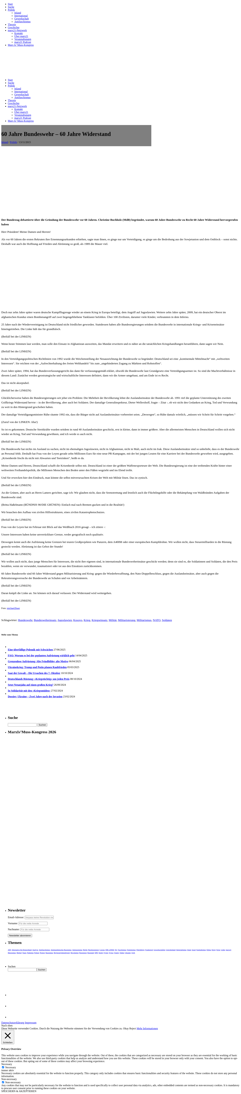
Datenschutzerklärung (12, 1022)
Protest (42, 953)
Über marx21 (21, 36)
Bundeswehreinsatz (45, 620)
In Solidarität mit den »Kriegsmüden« (29, 690)
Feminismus (131, 950)
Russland (90, 953)
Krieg (87, 620)
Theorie (12, 24)
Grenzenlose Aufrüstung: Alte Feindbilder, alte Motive (38, 661)
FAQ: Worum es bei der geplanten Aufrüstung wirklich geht (41, 655)
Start (10, 4)
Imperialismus (181, 950)
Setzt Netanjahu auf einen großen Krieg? (30, 684)
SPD (96, 953)
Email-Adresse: (16, 917)
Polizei (36, 953)
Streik (100, 953)
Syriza (111, 953)
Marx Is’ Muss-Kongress (21, 45)
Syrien (106, 953)
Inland (17, 12)
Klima (209, 950)
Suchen (11, 966)
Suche (11, 7)
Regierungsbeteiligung (62, 953)
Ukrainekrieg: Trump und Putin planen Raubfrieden (37, 667)
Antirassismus (77, 950)
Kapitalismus (201, 950)
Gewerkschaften (159, 950)
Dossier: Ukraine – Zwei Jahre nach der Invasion (35, 696)
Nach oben (7, 1025)
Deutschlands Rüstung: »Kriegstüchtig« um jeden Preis (38, 679)
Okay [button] (126, 1028)
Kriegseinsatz (99, 620)
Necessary (10, 1067)
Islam (189, 950)
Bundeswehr (25, 620)
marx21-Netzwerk (17, 30)
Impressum (30, 1022)
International (21, 15)
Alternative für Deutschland (22, 950)
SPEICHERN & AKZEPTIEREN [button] (18, 1091)
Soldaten (167, 620)
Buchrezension (93, 950)
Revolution (75, 953)
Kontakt (18, 33)
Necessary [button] (6, 1064)
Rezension (83, 953)
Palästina (30, 953)
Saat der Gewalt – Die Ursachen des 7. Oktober (34, 673)
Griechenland (171, 950)
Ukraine (128, 953)
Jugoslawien (65, 620)
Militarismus (144, 620)
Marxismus (12, 953)
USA (133, 953)
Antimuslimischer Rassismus (61, 950)
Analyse (35, 950)
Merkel (19, 953)
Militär (113, 620)
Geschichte (13, 27)
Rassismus (49, 953)
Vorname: (13, 923)
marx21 (228, 950)
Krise (218, 950)
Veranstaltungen (22, 39)
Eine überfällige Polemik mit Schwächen (30, 649)
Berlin (85, 950)
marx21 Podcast (22, 42)
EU (116, 950)
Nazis (24, 953)
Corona (102, 950)
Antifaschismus (22, 21)
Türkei (122, 953)
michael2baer (13, 608)
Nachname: (14, 929)
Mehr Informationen (147, 1028)
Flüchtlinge (140, 950)
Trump (116, 953)
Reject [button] (132, 1028)
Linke (223, 950)
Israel (194, 950)
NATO (156, 620)
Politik (11, 9)
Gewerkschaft (21, 18)
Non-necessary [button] (9, 1079)
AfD (9, 950)
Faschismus (122, 950)
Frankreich (149, 950)
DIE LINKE (109, 950)
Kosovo (77, 620)
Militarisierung (126, 620)
